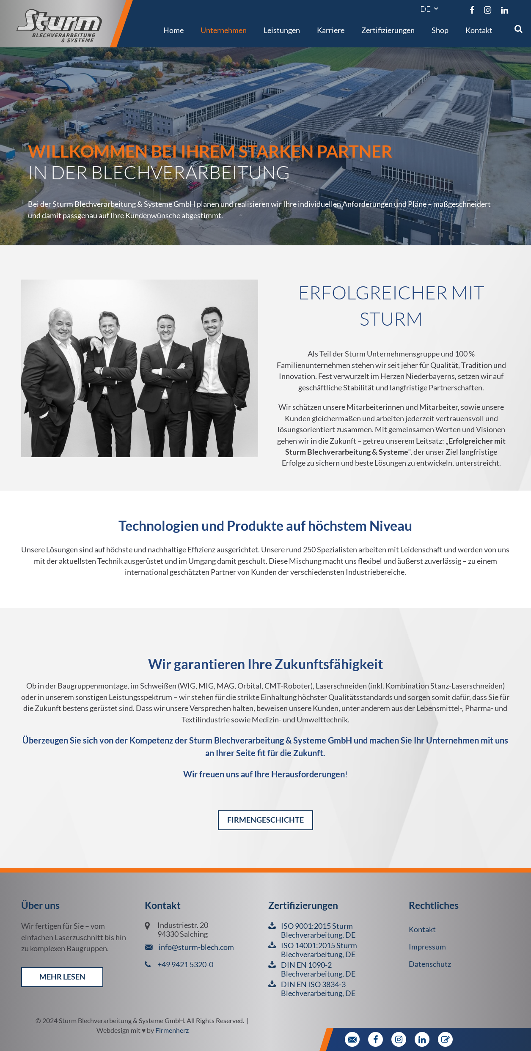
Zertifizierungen (388, 30)
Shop (440, 30)
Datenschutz (430, 964)
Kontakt (478, 30)
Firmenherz (172, 1030)
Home (173, 30)
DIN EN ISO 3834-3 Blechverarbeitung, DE (318, 989)
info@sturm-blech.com (195, 947)
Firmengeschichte (265, 819)
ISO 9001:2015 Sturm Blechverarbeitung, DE (318, 930)
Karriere (330, 30)
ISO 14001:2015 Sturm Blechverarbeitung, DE (319, 950)
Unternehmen (224, 30)
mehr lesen (62, 976)
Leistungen (282, 30)
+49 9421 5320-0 (185, 964)
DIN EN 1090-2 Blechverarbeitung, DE (318, 969)
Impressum (427, 946)
